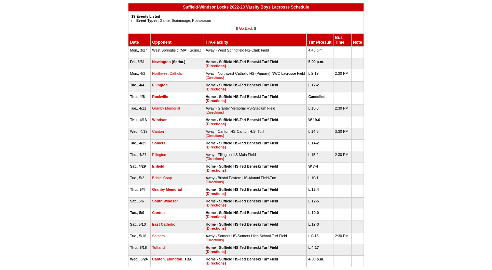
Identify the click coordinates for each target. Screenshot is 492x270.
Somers (158, 143)
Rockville (160, 97)
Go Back (246, 28)
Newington (161, 62)
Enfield (158, 166)
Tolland (158, 247)
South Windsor (165, 201)
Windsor (159, 120)
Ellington (160, 85)
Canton (158, 131)
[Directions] (216, 66)
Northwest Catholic (167, 73)
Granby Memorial (166, 108)
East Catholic (163, 224)
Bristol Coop (162, 178)
